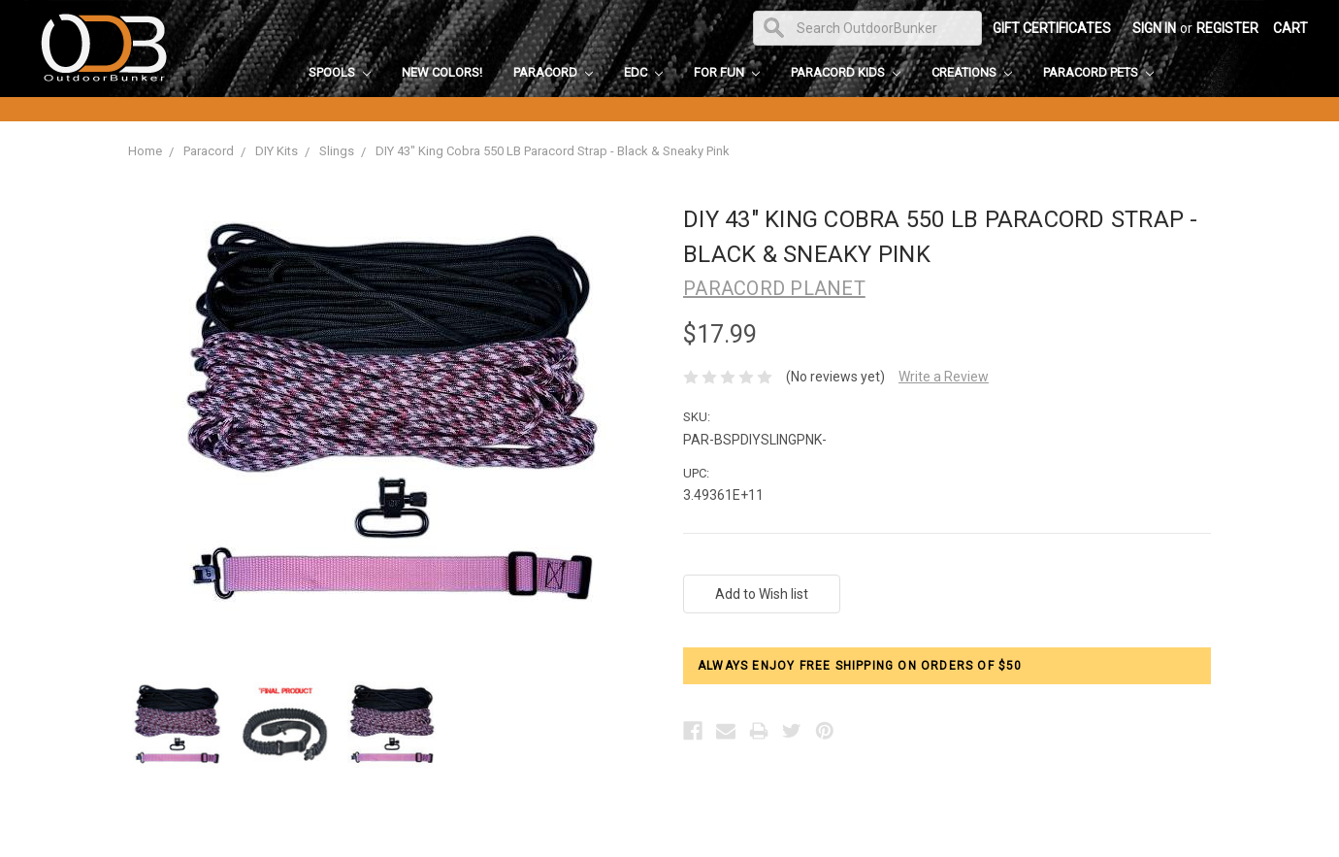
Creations (971, 72)
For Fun (727, 72)
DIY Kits (276, 151)
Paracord (553, 72)
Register (1227, 28)
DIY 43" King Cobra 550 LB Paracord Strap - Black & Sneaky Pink (553, 151)
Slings (336, 151)
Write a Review (943, 376)
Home (145, 151)
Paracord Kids (845, 72)
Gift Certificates (1052, 28)
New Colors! (442, 72)
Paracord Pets (1098, 72)
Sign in (1154, 28)
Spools (340, 72)
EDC (643, 72)
